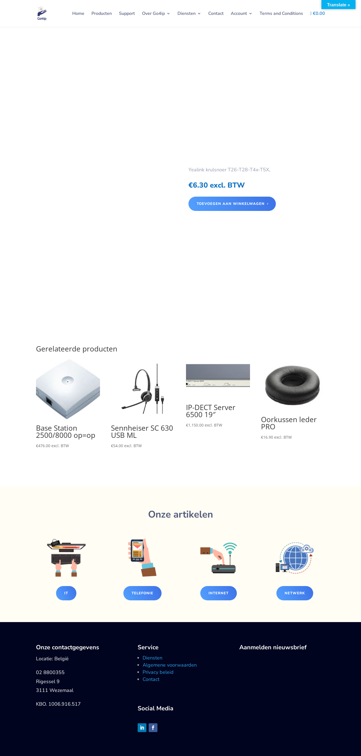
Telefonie (142, 593)
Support (127, 14)
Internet (219, 593)
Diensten (186, 14)
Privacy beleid (158, 672)
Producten (101, 14)
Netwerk (295, 593)
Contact (216, 14)
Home (78, 14)
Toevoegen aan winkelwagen (231, 203)
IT (66, 593)
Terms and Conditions (281, 14)
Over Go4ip (153, 14)
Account (239, 14)
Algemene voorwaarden (170, 665)
